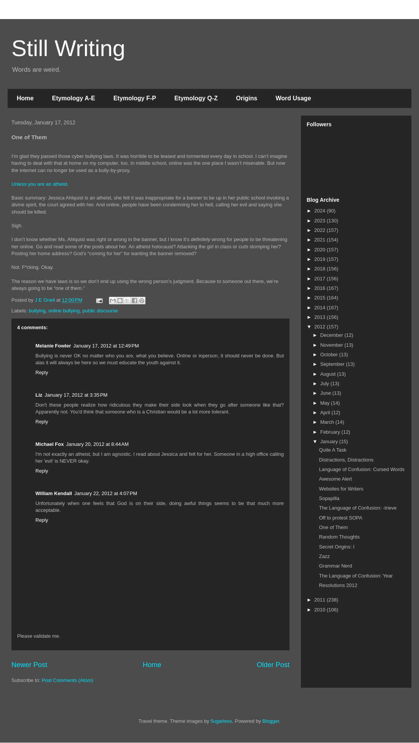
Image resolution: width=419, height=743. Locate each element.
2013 (320, 317)
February (331, 432)
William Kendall (53, 493)
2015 (320, 298)
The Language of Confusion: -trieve (358, 508)
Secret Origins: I (336, 547)
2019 (320, 259)
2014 (320, 307)
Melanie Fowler (53, 346)
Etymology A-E (73, 98)
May (325, 403)
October (329, 354)
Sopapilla (329, 498)
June (326, 393)
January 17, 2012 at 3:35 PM (76, 395)
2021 (320, 240)
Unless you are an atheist (39, 184)
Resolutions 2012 (338, 585)
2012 (320, 327)
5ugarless (221, 721)
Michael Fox (49, 444)
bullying (37, 311)
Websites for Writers (341, 489)
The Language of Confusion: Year (356, 576)
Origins (246, 98)
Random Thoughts (339, 537)
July (325, 383)
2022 (320, 230)
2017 (320, 278)
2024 (320, 211)
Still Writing (68, 48)
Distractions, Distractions (346, 460)
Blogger (270, 721)
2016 (320, 288)
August (328, 374)
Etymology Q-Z (196, 98)
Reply (41, 372)
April (326, 412)
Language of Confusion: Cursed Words (362, 469)
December (332, 335)
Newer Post (29, 665)
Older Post (273, 665)
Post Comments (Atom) (67, 680)
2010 (320, 610)
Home (25, 98)
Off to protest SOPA (340, 518)
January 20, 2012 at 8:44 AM (97, 444)
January (329, 441)
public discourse (100, 311)
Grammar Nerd (335, 566)
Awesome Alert (335, 479)
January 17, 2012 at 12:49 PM (106, 346)
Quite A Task (332, 450)
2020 (320, 249)
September (333, 364)
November (332, 345)
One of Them (333, 527)
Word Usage (293, 98)
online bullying (64, 311)
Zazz (324, 556)
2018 (320, 269)
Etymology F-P (135, 98)
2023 (320, 221)
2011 (320, 600)
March (328, 422)
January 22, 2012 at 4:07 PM (105, 493)
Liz (38, 395)
